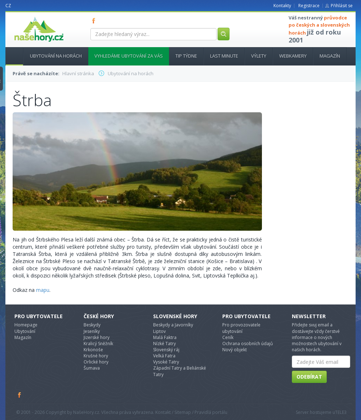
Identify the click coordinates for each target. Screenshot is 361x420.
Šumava (92, 368)
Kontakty (282, 6)
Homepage (25, 325)
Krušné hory (96, 356)
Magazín (330, 56)
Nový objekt (234, 350)
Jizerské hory (97, 337)
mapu (42, 289)
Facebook (20, 395)
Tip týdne (186, 56)
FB (95, 20)
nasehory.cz (25, 16)
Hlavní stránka (11, 56)
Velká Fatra (164, 356)
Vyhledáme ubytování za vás (128, 56)
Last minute (224, 56)
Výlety (258, 56)
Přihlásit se (342, 6)
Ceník (227, 337)
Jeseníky (92, 331)
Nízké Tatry (164, 343)
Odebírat (309, 376)
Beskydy (92, 325)
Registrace (309, 6)
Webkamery (293, 56)
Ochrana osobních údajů (247, 343)
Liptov (159, 331)
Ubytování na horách (56, 56)
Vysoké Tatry (166, 362)
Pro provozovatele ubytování (241, 328)
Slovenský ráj (166, 350)
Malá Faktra (165, 337)
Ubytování (24, 331)
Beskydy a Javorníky (173, 325)
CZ (8, 6)
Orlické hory (96, 362)
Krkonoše (93, 350)
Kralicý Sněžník (98, 343)
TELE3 (341, 412)
